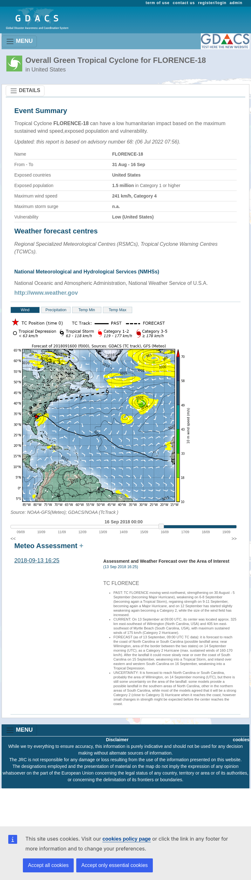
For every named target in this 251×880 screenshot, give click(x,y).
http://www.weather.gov (46, 293)
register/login (212, 3)
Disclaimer (117, 739)
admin (236, 3)
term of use (158, 3)
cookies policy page (126, 839)
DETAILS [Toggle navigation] (25, 91)
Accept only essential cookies (114, 865)
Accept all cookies (48, 865)
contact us (184, 3)
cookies (241, 739)
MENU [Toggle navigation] (19, 41)
